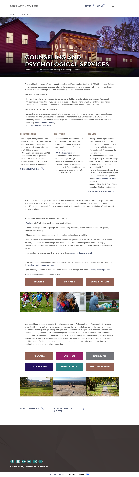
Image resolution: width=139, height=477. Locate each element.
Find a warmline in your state (38, 125)
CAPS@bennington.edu (65, 153)
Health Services (29, 409)
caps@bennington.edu (105, 179)
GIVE (99, 6)
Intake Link (39, 282)
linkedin (35, 461)
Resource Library (69, 367)
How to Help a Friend (100, 367)
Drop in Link (69, 282)
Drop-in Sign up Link (99, 192)
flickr (29, 461)
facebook (12, 461)
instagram (18, 461)
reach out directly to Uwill (81, 253)
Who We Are (69, 356)
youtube (23, 461)
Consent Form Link (100, 282)
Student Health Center (22, 15)
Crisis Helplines (29, 169)
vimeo (40, 461)
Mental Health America (44, 123)
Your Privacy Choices (76, 474)
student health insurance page (41, 265)
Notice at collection (57, 474)
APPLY (88, 6)
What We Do (39, 356)
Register (29, 223)
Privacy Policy (17, 466)
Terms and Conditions (37, 466)
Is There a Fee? (100, 356)
